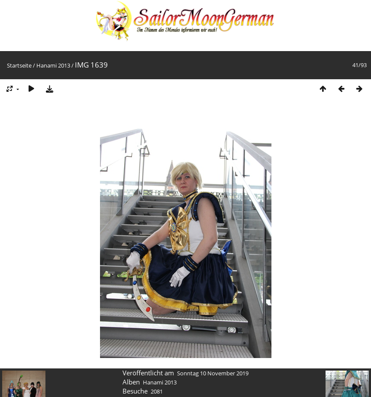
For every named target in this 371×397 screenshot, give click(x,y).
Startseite (19, 65)
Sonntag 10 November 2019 (212, 373)
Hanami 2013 (53, 65)
